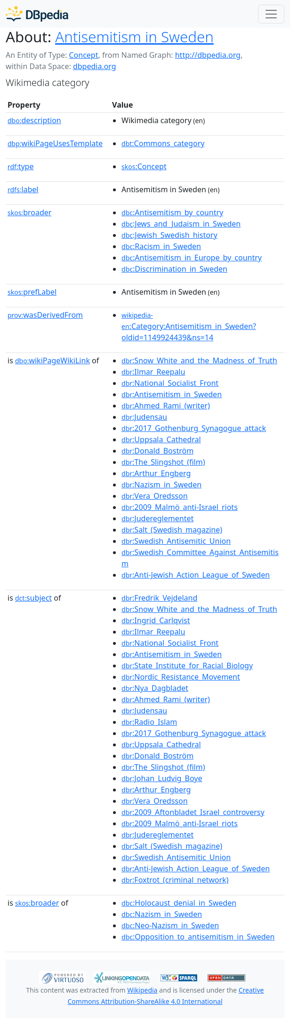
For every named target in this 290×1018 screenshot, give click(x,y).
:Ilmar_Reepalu (153, 372)
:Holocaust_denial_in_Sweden (178, 903)
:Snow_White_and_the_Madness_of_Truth (199, 360)
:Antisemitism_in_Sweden (171, 394)
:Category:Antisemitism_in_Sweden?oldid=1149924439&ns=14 (188, 327)
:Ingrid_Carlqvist (155, 620)
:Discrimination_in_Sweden (174, 269)
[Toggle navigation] (271, 14)
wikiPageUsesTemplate (55, 143)
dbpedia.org (94, 66)
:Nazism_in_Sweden (161, 484)
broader (29, 212)
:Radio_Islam (149, 722)
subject (33, 598)
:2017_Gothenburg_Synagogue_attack (193, 428)
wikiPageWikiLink (52, 360)
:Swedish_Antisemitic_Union (176, 541)
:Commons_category (162, 143)
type (21, 166)
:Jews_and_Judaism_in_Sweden (181, 224)
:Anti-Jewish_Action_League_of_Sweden (195, 575)
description (34, 120)
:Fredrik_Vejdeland (159, 598)
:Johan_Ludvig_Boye (161, 778)
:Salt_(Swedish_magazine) (171, 530)
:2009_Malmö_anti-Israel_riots (179, 507)
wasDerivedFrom (45, 315)
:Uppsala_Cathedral (161, 439)
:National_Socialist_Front (169, 383)
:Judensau (144, 417)
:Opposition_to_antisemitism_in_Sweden (197, 937)
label (23, 189)
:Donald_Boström (157, 451)
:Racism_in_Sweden (161, 246)
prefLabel (32, 292)
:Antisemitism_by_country (172, 212)
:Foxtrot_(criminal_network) (174, 880)
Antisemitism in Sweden (134, 37)
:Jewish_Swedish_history (169, 235)
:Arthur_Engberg (156, 473)
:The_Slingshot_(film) (163, 462)
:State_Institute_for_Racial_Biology (187, 665)
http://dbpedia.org (208, 55)
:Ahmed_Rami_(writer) (165, 405)
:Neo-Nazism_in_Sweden (170, 925)
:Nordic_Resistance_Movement (180, 677)
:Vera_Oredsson (154, 496)
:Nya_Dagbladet (154, 688)
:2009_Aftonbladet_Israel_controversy (193, 812)
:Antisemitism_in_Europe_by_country (191, 257)
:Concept (144, 166)
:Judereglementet (157, 518)
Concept (83, 55)
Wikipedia (142, 990)
